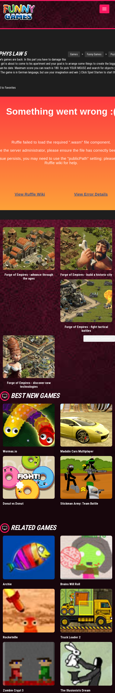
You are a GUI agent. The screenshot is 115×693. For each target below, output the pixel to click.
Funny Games (98, 55)
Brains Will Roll (70, 580)
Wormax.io (10, 448)
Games (78, 55)
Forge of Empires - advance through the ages (29, 273)
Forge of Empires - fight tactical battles (86, 325)
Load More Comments (99, 334)
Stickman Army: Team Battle (79, 500)
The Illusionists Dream (75, 687)
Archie (7, 580)
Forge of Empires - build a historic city (86, 271)
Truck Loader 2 (70, 634)
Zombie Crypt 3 (13, 687)
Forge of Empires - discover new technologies (29, 381)
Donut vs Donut (13, 500)
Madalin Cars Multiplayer (76, 448)
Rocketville (10, 634)
